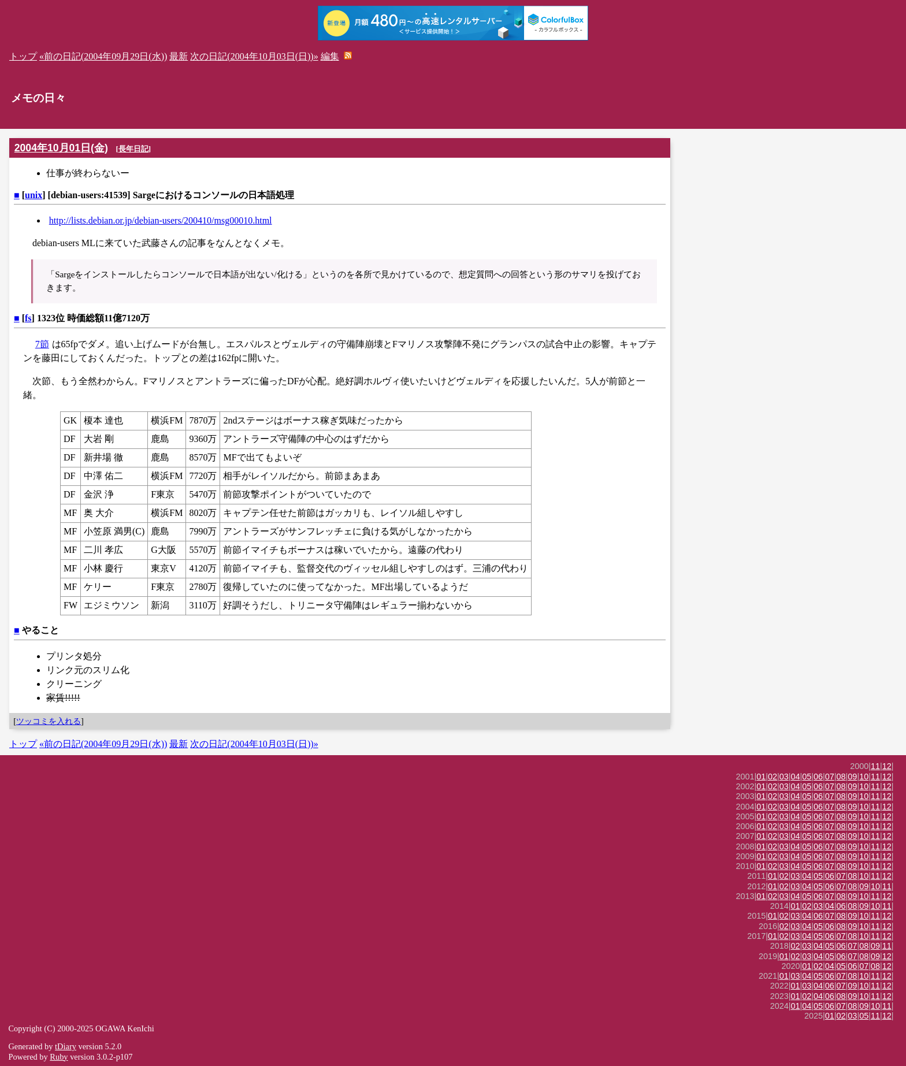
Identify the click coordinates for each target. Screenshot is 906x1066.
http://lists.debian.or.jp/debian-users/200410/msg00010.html (160, 220)
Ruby (59, 1056)
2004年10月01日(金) (61, 148)
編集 (330, 56)
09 (852, 776)
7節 (42, 344)
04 (795, 776)
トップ (23, 56)
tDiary (65, 1046)
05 (806, 776)
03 (784, 776)
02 (772, 776)
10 (863, 776)
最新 (178, 56)
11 (875, 766)
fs (28, 318)
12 (887, 766)
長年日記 (133, 148)
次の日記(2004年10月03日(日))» (254, 56)
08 (841, 776)
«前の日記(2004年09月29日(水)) (103, 56)
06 (818, 776)
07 (829, 776)
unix (33, 195)
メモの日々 (38, 98)
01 (761, 776)
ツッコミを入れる (48, 721)
